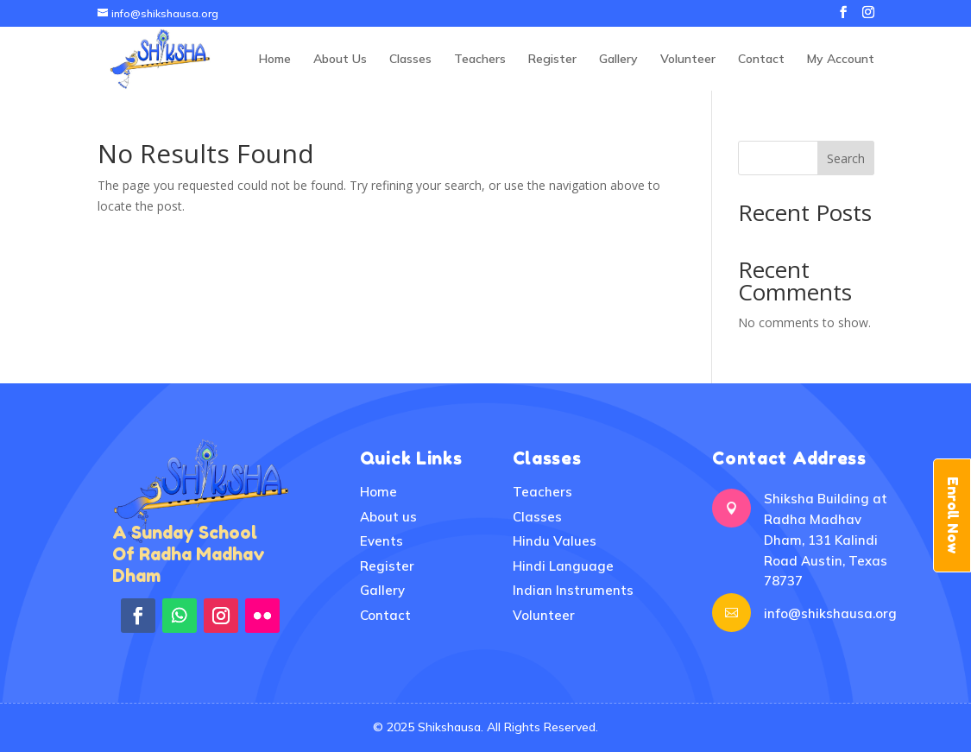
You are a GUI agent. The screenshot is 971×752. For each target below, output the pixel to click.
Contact (761, 59)
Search (846, 158)
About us (388, 517)
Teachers (480, 59)
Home (275, 59)
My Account (840, 59)
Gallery (618, 59)
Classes (410, 59)
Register (552, 59)
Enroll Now (953, 515)
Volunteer (688, 59)
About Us (340, 59)
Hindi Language (563, 566)
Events (381, 541)
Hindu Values (554, 541)
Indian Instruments (573, 590)
